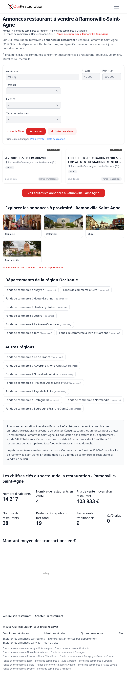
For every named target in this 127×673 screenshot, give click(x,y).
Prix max (107, 70)
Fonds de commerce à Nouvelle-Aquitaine (25, 652)
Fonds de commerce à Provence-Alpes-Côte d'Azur (30, 656)
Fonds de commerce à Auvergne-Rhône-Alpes (27, 648)
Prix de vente (37, 138)
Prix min (87, 70)
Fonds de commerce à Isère (18, 660)
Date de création (56, 138)
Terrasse (11, 85)
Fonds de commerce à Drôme (19, 668)
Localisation (12, 71)
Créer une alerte (62, 131)
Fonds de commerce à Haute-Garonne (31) (30, 34)
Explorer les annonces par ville (21, 642)
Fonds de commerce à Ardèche (54, 668)
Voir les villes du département (19, 267)
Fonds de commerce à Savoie (18, 664)
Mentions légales (54, 633)
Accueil (6, 30)
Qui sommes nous (92, 633)
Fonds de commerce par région (31, 30)
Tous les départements (50, 267)
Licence (10, 99)
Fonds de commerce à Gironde (95, 660)
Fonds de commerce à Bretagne (67, 652)
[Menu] (116, 6)
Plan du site (51, 642)
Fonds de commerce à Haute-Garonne (56, 660)
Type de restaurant (17, 113)
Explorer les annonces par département (72, 638)
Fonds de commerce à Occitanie (69, 30)
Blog (121, 633)
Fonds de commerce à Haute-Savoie (97, 664)
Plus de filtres (15, 131)
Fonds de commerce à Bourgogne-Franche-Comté (87, 656)
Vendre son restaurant (17, 616)
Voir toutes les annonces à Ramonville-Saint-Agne (63, 193)
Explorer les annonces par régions (24, 638)
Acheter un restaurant (49, 616)
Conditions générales (16, 633)
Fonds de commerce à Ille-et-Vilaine (56, 664)
